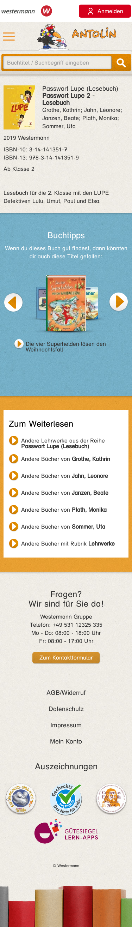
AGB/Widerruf (66, 693)
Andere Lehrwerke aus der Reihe (63, 441)
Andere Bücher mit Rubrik (68, 543)
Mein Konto (66, 741)
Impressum (66, 725)
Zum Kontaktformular (66, 657)
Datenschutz (66, 709)
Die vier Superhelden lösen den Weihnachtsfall (66, 345)
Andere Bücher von (65, 459)
